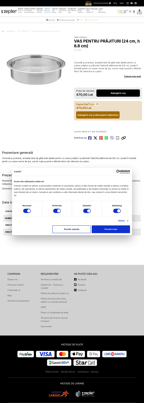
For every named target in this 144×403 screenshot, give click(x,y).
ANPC (43, 307)
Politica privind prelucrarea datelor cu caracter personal (54, 300)
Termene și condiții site (51, 279)
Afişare (121, 221)
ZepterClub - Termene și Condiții (52, 286)
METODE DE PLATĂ (72, 345)
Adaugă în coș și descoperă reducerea (97, 115)
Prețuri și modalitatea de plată (54, 313)
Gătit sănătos (23, 31)
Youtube (81, 285)
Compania (13, 274)
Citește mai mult (132, 76)
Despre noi (12, 279)
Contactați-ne (13, 290)
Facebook (82, 279)
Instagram (82, 290)
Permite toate (111, 229)
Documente (46, 326)
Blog (9, 295)
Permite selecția (71, 229)
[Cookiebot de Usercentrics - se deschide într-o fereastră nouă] (118, 172)
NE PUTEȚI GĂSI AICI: (86, 274)
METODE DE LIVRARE (72, 383)
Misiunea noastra (15, 285)
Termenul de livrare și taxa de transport (54, 319)
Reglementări (49, 274)
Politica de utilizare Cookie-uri (55, 293)
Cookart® (11, 31)
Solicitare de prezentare (18, 301)
